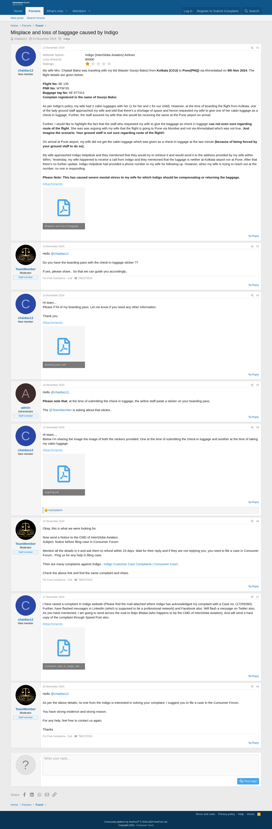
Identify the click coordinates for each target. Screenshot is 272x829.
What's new (55, 11)
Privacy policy (226, 814)
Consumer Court (145, 825)
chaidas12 (20, 38)
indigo (66, 38)
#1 (257, 47)
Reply (255, 235)
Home (18, 11)
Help (241, 814)
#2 (257, 246)
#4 (257, 385)
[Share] (252, 47)
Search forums (36, 18)
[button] (66, 11)
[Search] (251, 11)
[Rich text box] (151, 765)
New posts (17, 18)
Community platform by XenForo (136, 822)
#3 (257, 295)
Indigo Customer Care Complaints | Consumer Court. (141, 564)
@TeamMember (60, 410)
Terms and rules (205, 814)
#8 (257, 686)
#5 (257, 427)
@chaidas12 (60, 253)
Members (79, 11)
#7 (257, 597)
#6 (257, 521)
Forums (34, 11)
